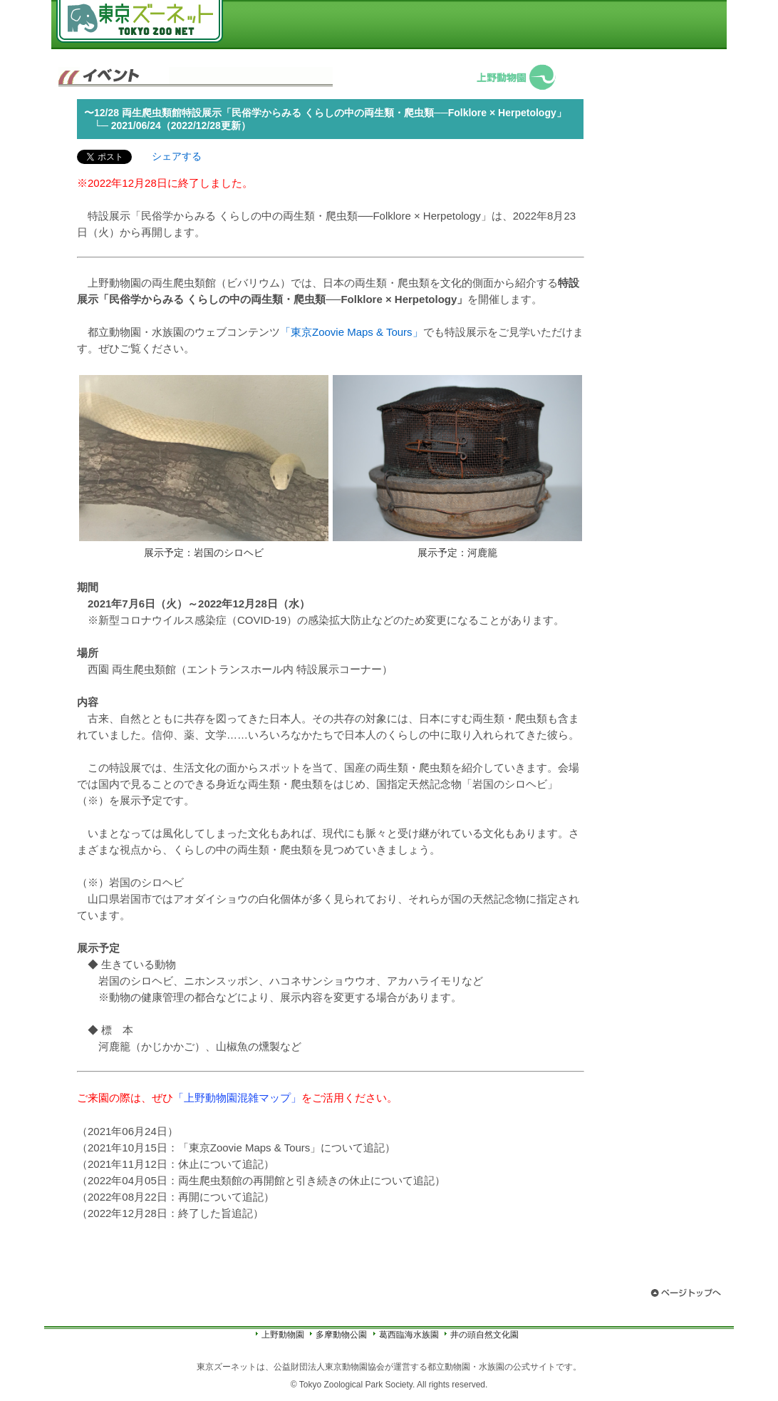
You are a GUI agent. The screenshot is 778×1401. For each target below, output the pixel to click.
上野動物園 (282, 1335)
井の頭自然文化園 (484, 1335)
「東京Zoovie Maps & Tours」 (351, 332)
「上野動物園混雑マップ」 (237, 1098)
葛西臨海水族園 (409, 1335)
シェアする (177, 156)
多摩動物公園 (341, 1335)
